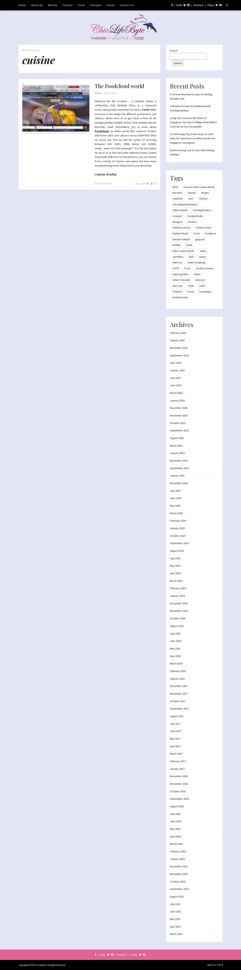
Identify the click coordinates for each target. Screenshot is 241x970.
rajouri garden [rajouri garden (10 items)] (180, 274)
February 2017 (178, 761)
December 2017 (179, 686)
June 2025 (175, 363)
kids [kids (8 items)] (191, 256)
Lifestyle (95, 5)
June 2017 (175, 731)
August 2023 (177, 438)
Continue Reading (105, 174)
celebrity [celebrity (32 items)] (177, 198)
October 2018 (177, 618)
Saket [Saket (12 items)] (197, 274)
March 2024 (176, 393)
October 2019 (177, 535)
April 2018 (175, 656)
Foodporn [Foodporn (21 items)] (210, 233)
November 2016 (179, 783)
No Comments (104, 183)
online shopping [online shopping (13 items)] (196, 262)
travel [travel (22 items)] (190, 291)
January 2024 (177, 400)
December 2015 (179, 866)
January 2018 (177, 678)
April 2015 (175, 926)
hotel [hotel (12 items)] (189, 245)
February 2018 (178, 671)
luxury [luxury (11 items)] (202, 256)
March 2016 (176, 844)
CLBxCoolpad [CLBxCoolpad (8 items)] (179, 210)
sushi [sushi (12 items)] (202, 285)
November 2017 (179, 693)
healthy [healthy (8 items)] (176, 245)
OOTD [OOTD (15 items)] (175, 268)
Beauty (52, 5)
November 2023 (179, 415)
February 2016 (178, 851)
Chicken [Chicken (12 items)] (203, 198)
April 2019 (175, 573)
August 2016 (177, 806)
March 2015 (176, 934)
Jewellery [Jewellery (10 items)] (178, 256)
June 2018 (175, 641)
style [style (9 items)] (191, 285)
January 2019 (177, 596)
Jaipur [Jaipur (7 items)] (202, 251)
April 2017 (175, 746)
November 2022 (179, 460)
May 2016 (175, 829)
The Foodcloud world (119, 86)
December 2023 (179, 408)
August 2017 (177, 716)
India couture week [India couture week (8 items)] (183, 251)
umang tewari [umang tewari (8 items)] (180, 297)
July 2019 (175, 558)
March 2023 (176, 445)
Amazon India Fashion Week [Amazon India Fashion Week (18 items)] (199, 187)
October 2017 (177, 701)
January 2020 (177, 528)
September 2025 (179, 355)
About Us (37, 5)
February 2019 (178, 588)
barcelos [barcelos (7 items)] (177, 192)
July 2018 (175, 633)
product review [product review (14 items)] (204, 268)
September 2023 (179, 430)
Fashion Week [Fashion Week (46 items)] (180, 233)
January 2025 (177, 370)
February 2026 (178, 333)
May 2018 (175, 648)
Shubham (198, 5)
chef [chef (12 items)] (190, 198)
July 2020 (175, 490)
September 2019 (179, 543)
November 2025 (179, 348)
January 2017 (177, 769)
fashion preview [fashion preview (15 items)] (181, 227)
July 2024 (175, 378)
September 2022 (179, 468)
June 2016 (175, 821)
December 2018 (179, 603)
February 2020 (178, 520)
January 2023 (177, 453)
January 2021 (177, 475)
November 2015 (179, 874)
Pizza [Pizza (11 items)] (187, 268)
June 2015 (175, 911)
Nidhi (179, 5)
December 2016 (179, 776)
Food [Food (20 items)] (196, 233)
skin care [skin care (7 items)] (177, 285)
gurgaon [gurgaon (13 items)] (200, 239)
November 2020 (179, 483)
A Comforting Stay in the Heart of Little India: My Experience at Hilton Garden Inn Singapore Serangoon (192, 138)
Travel (111, 5)
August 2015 (177, 896)
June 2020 (175, 498)
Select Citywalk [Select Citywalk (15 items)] (181, 280)
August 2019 (177, 550)
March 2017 (176, 753)
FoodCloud (101, 131)
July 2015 (175, 904)
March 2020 (176, 513)
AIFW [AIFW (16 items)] (175, 187)
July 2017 (175, 723)
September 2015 (179, 889)
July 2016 (175, 814)
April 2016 (175, 836)
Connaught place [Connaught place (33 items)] (202, 210)
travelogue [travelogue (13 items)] (205, 291)
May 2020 (175, 505)
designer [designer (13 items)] (177, 222)
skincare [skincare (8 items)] (200, 280)
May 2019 (175, 565)
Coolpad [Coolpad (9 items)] (177, 216)
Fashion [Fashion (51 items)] (192, 222)
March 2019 (176, 581)
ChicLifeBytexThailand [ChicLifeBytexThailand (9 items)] (184, 204)
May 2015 (175, 919)
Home (22, 5)
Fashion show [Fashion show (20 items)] (203, 227)
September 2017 (179, 708)
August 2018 (177, 626)
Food (81, 5)
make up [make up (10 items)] (177, 262)
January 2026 (177, 340)
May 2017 (175, 738)
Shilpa (210, 5)
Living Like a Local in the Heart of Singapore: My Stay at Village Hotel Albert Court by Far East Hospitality (193, 122)
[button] (55, 108)
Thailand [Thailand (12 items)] (177, 291)
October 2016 (177, 791)
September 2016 (179, 798)
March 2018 (176, 663)
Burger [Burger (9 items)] (205, 192)
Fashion (68, 5)
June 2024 (175, 385)
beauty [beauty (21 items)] (192, 192)
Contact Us (127, 5)
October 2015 (177, 881)
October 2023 (177, 423)
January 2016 (177, 859)
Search (174, 50)
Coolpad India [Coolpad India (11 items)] (195, 216)
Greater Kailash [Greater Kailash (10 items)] (181, 239)
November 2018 (179, 611)
